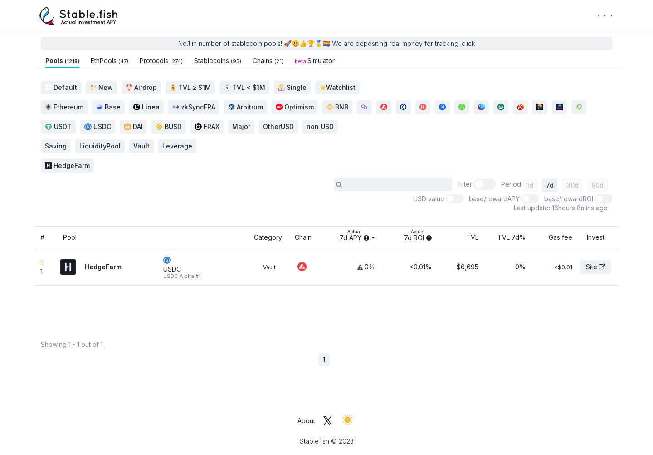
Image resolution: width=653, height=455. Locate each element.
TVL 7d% (511, 237)
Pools (62, 60)
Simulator (315, 60)
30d (572, 185)
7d (550, 185)
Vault (269, 267)
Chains (268, 60)
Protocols (161, 60)
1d (529, 185)
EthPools (109, 60)
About (306, 421)
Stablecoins (217, 60)
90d (597, 185)
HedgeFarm (67, 165)
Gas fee (560, 237)
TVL (472, 237)
